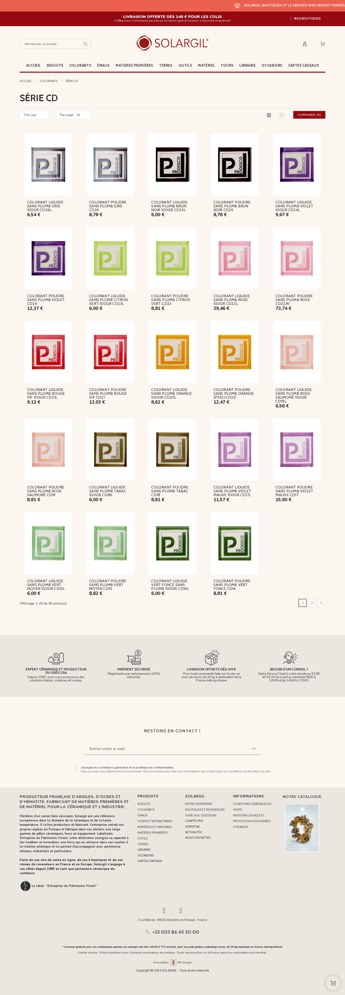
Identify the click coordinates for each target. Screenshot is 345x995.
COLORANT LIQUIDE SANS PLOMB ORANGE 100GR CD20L (171, 393)
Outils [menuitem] (185, 65)
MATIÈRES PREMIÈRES (152, 832)
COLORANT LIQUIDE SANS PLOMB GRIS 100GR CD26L (45, 206)
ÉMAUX (143, 815)
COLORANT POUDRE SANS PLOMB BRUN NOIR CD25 (232, 206)
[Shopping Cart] (333, 983)
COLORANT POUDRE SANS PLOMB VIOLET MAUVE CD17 (294, 491)
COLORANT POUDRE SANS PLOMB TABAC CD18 (169, 491)
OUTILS (142, 838)
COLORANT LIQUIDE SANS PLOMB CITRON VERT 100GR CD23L (108, 300)
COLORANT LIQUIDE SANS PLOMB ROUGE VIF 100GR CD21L (46, 393)
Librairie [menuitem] (247, 65)
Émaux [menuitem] (103, 65)
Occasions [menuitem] (272, 65)
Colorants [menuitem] (80, 65)
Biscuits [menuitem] (55, 65)
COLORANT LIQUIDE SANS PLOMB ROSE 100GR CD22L (231, 300)
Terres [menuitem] (165, 65)
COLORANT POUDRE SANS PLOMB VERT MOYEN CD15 (107, 585)
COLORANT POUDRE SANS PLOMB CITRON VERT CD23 (170, 300)
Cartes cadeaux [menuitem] (303, 65)
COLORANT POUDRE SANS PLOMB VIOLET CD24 (46, 300)
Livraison (240, 827)
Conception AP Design (172, 962)
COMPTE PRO (194, 821)
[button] (305, 19)
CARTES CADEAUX (150, 861)
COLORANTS (146, 809)
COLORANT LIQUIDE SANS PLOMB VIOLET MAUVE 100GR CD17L (232, 491)
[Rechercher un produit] (56, 44)
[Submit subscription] (253, 748)
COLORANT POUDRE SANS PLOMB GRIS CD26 (107, 206)
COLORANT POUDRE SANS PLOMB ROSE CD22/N (294, 300)
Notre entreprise (198, 804)
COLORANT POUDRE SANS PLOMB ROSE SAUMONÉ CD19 (45, 491)
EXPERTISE (192, 826)
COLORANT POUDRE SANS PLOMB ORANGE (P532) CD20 (233, 393)
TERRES (143, 844)
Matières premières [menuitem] (134, 65)
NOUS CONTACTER (197, 837)
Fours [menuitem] (227, 65)
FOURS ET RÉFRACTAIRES (155, 821)
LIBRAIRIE (144, 849)
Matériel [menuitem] (206, 65)
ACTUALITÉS (193, 832)
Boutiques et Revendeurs (204, 809)
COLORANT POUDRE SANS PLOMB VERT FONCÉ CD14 (232, 585)
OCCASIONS (146, 855)
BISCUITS (144, 804)
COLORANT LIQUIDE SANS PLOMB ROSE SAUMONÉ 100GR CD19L (294, 395)
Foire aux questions (200, 815)
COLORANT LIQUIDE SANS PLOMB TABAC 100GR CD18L (107, 491)
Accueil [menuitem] (33, 65)
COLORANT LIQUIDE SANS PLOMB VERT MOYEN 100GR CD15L (46, 585)
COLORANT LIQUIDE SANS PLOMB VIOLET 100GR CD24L (294, 206)
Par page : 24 (70, 115)
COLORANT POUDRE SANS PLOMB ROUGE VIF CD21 (108, 393)
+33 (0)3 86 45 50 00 (175, 932)
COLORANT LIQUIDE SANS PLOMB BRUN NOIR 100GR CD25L (169, 206)
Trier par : (30, 115)
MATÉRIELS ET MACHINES (155, 827)
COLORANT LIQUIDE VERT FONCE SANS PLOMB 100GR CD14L (170, 585)
